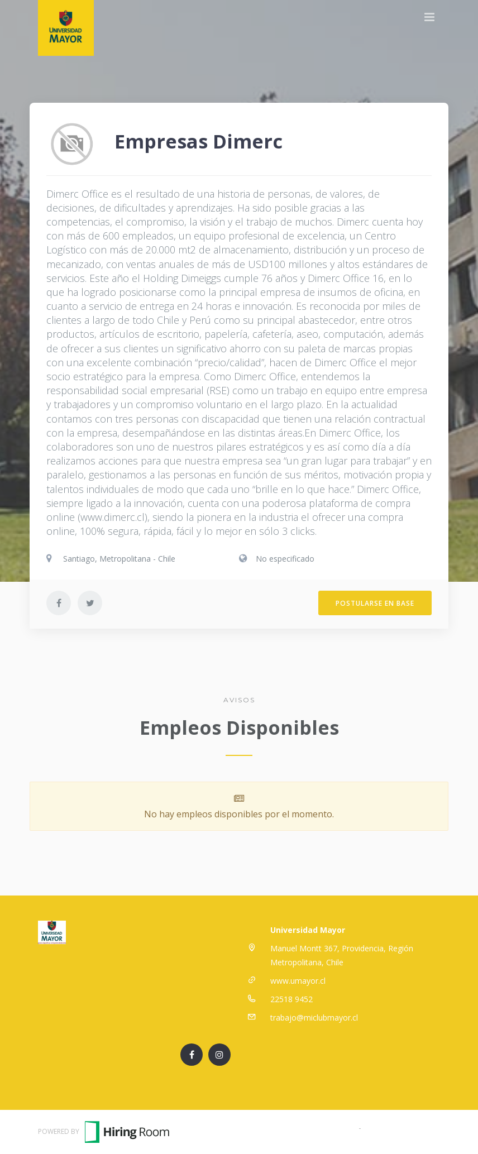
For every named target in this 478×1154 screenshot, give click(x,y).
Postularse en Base (375, 603)
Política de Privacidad (402, 1127)
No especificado (285, 558)
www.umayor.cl (298, 980)
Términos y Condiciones (312, 1127)
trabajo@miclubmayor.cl (314, 1017)
